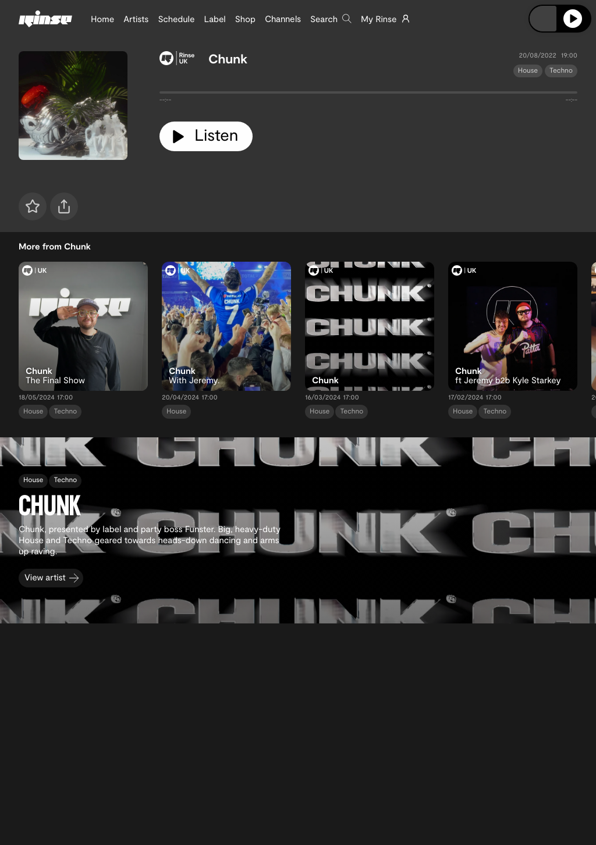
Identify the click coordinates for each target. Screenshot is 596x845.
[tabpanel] (368, 94)
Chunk (227, 58)
